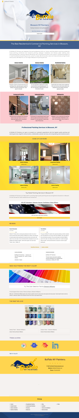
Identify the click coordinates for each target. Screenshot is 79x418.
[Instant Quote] (39, 33)
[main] (39, 28)
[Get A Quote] (39, 217)
